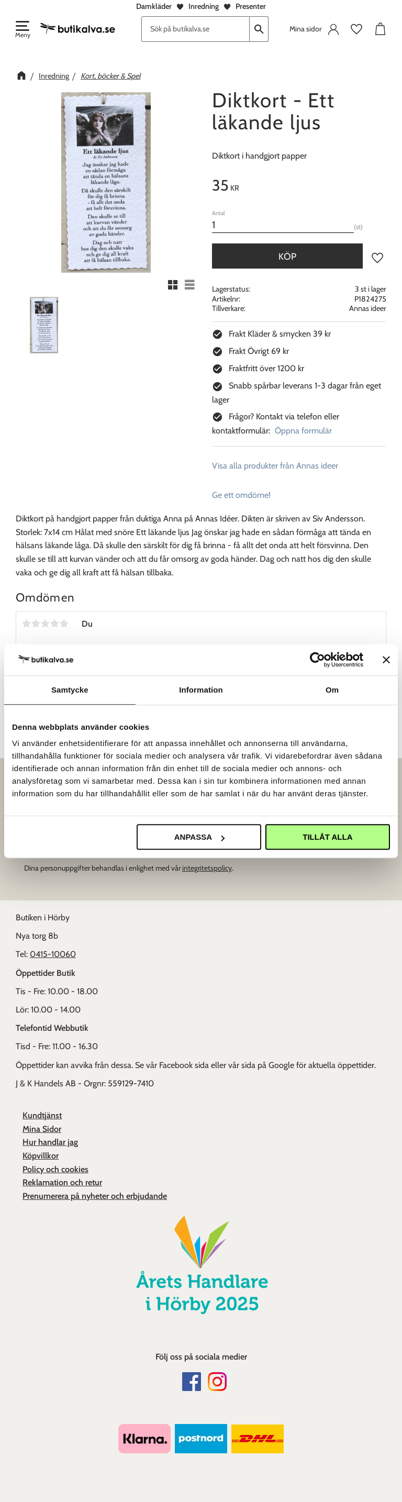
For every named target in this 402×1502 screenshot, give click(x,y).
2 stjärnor (35, 623)
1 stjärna (26, 623)
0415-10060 (53, 954)
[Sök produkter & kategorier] (195, 29)
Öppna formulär (303, 431)
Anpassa (199, 836)
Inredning (203, 6)
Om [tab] (332, 689)
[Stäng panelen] (386, 659)
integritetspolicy (207, 868)
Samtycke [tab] (69, 689)
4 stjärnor (54, 623)
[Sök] (259, 29)
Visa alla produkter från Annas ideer (275, 466)
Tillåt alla (327, 836)
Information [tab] (201, 689)
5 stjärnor (64, 623)
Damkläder (154, 6)
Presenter (251, 6)
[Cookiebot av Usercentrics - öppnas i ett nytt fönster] (317, 659)
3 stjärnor (45, 623)
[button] (22, 30)
